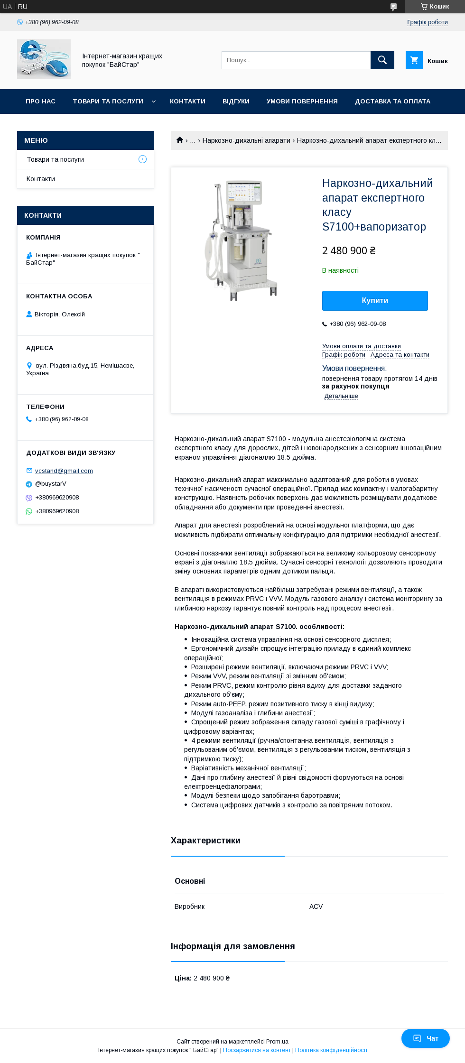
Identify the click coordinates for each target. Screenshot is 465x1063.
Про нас (41, 101)
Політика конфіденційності (331, 1050)
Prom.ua (277, 1041)
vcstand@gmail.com (64, 470)
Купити (375, 300)
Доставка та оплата (392, 101)
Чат (425, 1038)
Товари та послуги (108, 101)
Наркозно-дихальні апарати (246, 140)
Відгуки (236, 101)
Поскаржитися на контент (257, 1050)
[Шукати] (382, 60)
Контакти (187, 101)
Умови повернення (302, 101)
